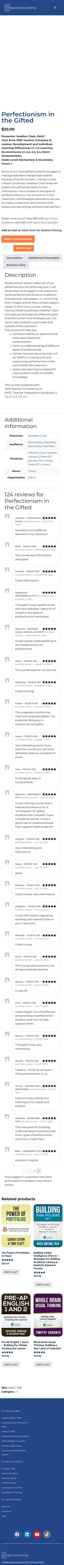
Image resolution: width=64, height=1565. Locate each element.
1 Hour (32, 471)
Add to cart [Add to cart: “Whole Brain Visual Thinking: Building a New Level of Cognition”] (42, 1364)
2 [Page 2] (34, 1170)
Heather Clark (37, 435)
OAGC (32, 477)
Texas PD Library (39, 464)
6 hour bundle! (47, 222)
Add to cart (23, 248)
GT (16, 1391)
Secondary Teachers (41, 446)
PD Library (46, 460)
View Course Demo (18, 239)
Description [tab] (15, 257)
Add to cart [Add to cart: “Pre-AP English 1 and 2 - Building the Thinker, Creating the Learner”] (10, 1364)
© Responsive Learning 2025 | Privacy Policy (23, 1562)
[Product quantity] (6, 248)
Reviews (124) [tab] (16, 265)
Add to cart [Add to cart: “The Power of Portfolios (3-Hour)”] (10, 1271)
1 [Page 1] (30, 1170)
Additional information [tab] (44, 257)
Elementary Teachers (42, 442)
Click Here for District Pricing (42, 230)
